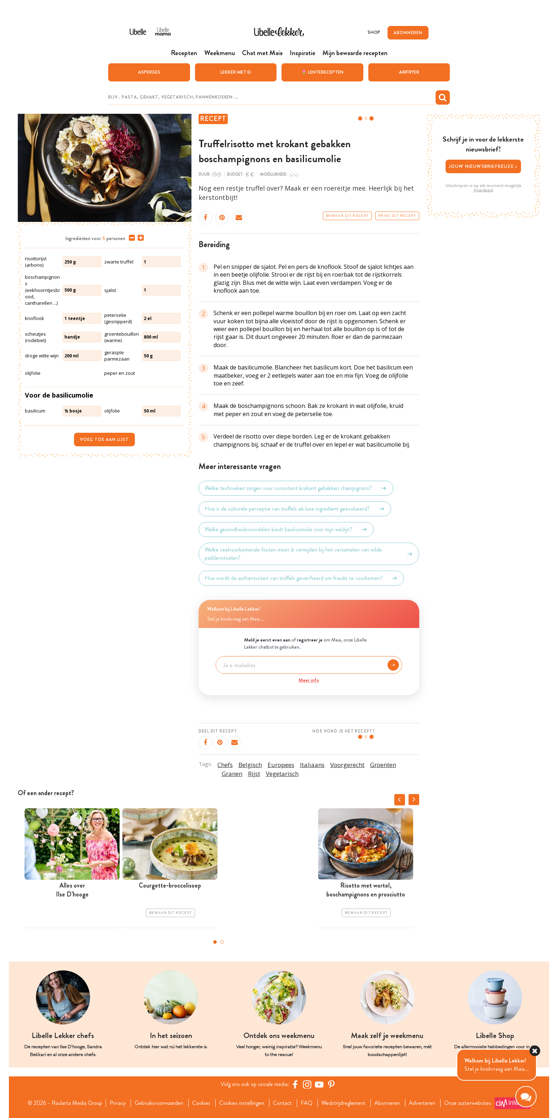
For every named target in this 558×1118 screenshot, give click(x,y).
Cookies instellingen (241, 1103)
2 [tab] (222, 942)
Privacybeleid (483, 190)
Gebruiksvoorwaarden (159, 1103)
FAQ (306, 1103)
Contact (282, 1103)
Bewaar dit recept (347, 215)
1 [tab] (215, 942)
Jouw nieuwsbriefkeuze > (483, 166)
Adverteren (422, 1103)
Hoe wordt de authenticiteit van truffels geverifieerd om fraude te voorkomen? (301, 578)
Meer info (309, 679)
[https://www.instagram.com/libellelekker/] (307, 1084)
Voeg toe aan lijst (104, 439)
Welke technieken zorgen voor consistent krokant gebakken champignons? (296, 488)
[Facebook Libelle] (295, 1084)
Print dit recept (397, 215)
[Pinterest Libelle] (331, 1084)
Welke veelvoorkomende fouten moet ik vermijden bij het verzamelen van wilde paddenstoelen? (309, 553)
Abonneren (387, 1103)
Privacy (118, 1103)
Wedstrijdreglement (343, 1103)
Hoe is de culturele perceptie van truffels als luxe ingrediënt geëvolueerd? (295, 509)
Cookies (201, 1103)
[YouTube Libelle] (319, 1084)
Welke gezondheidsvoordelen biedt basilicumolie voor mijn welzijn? (286, 529)
